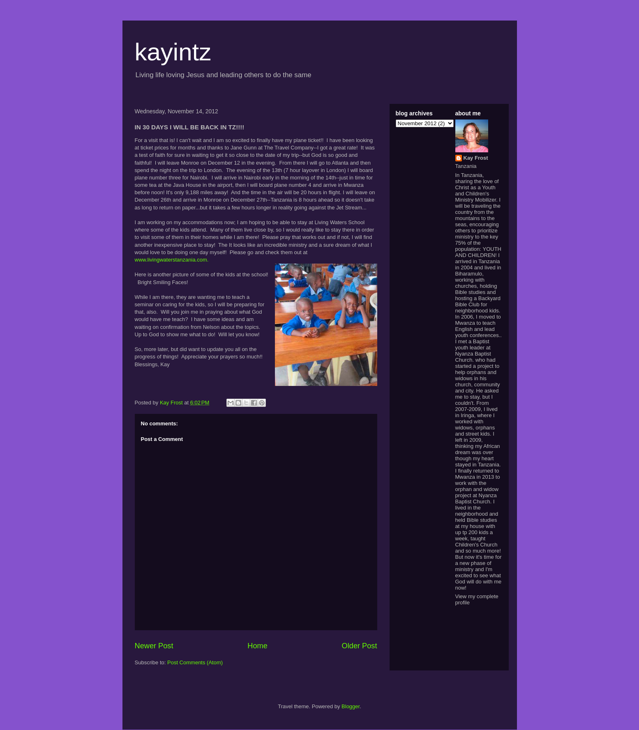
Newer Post (154, 646)
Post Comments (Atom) (195, 662)
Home (257, 646)
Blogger (350, 706)
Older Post (359, 646)
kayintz (173, 52)
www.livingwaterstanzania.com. (173, 260)
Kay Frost (476, 158)
